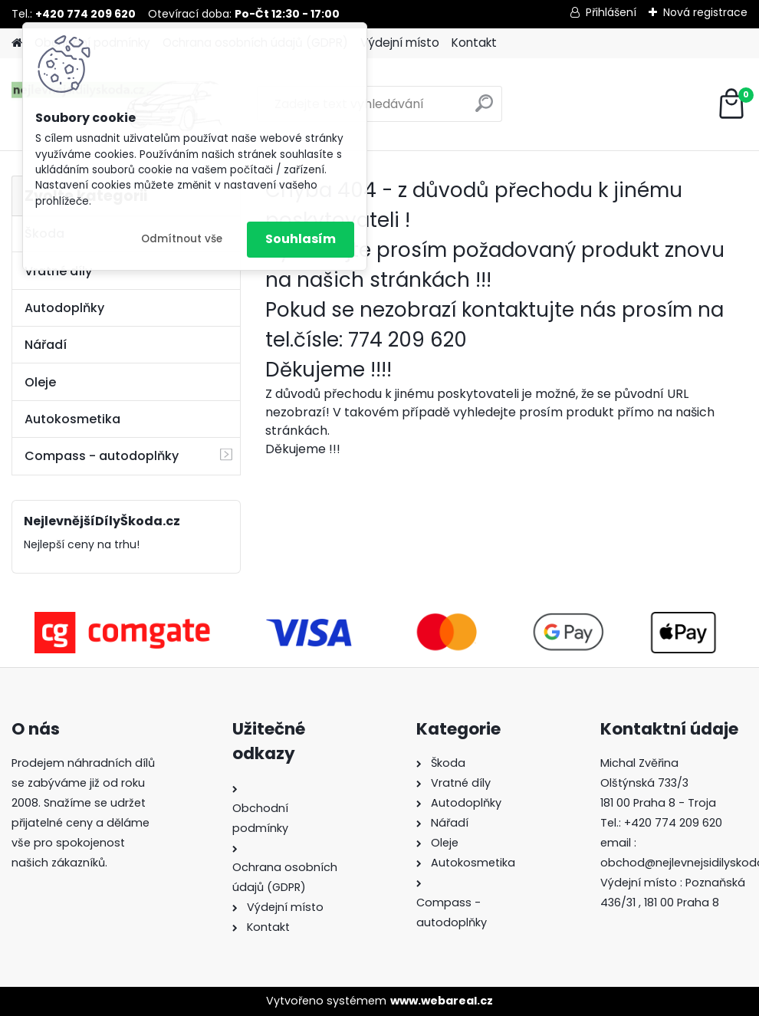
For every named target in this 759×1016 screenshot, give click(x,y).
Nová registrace (705, 12)
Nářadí (46, 344)
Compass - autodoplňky (102, 456)
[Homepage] (17, 43)
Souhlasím (300, 239)
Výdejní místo (399, 43)
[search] (484, 109)
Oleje (40, 382)
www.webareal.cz (441, 1000)
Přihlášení (611, 12)
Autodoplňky (64, 308)
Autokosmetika (72, 419)
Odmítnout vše (181, 239)
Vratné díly (58, 271)
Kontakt (474, 43)
